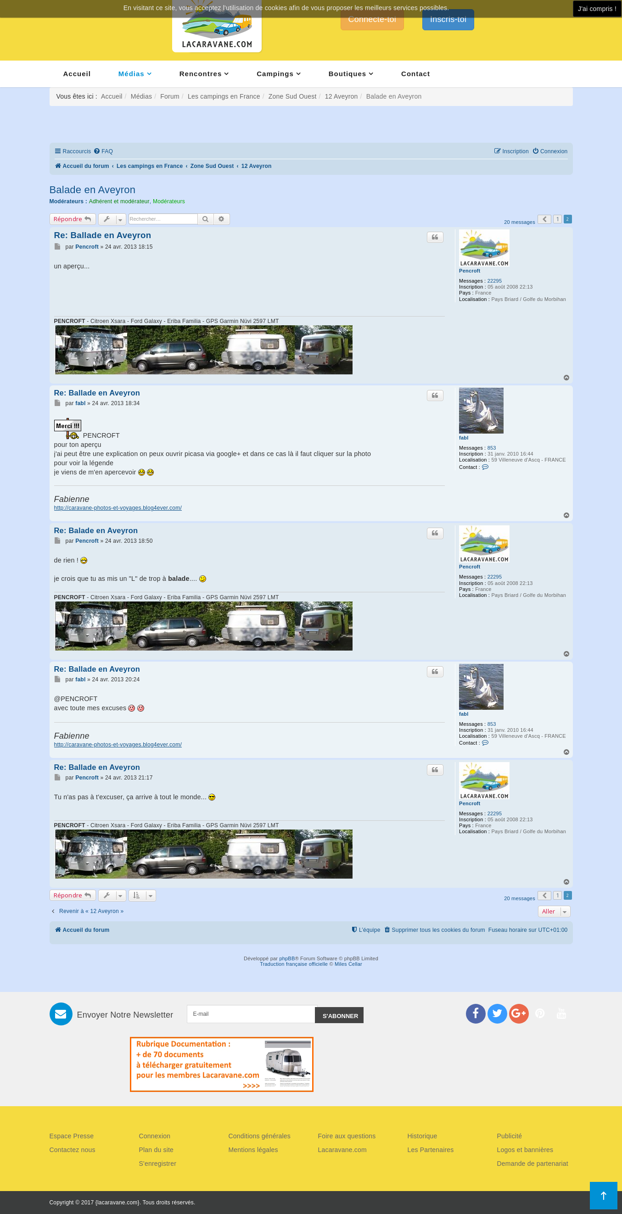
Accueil (77, 74)
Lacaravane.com (342, 1149)
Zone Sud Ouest (293, 96)
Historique (422, 1136)
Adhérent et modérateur (119, 201)
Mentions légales (253, 1149)
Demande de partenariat (532, 1163)
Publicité (509, 1136)
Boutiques (347, 74)
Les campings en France (224, 96)
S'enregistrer (158, 1163)
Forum (169, 96)
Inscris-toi (448, 19)
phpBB (287, 958)
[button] (544, 219)
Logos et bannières (525, 1149)
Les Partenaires (431, 1149)
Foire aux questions (347, 1136)
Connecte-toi (372, 19)
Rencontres (200, 74)
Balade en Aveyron (93, 189)
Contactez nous (72, 1149)
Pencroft (469, 270)
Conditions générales (260, 1136)
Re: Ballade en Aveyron (102, 235)
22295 (495, 281)
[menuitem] (103, 151)
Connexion (155, 1136)
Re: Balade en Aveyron (96, 530)
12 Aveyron (341, 96)
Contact (415, 74)
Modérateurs (169, 201)
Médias (131, 74)
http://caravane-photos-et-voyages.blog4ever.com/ (118, 508)
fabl (463, 437)
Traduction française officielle (294, 964)
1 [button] (557, 219)
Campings (275, 74)
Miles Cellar (348, 964)
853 (492, 448)
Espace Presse (72, 1136)
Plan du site (156, 1149)
